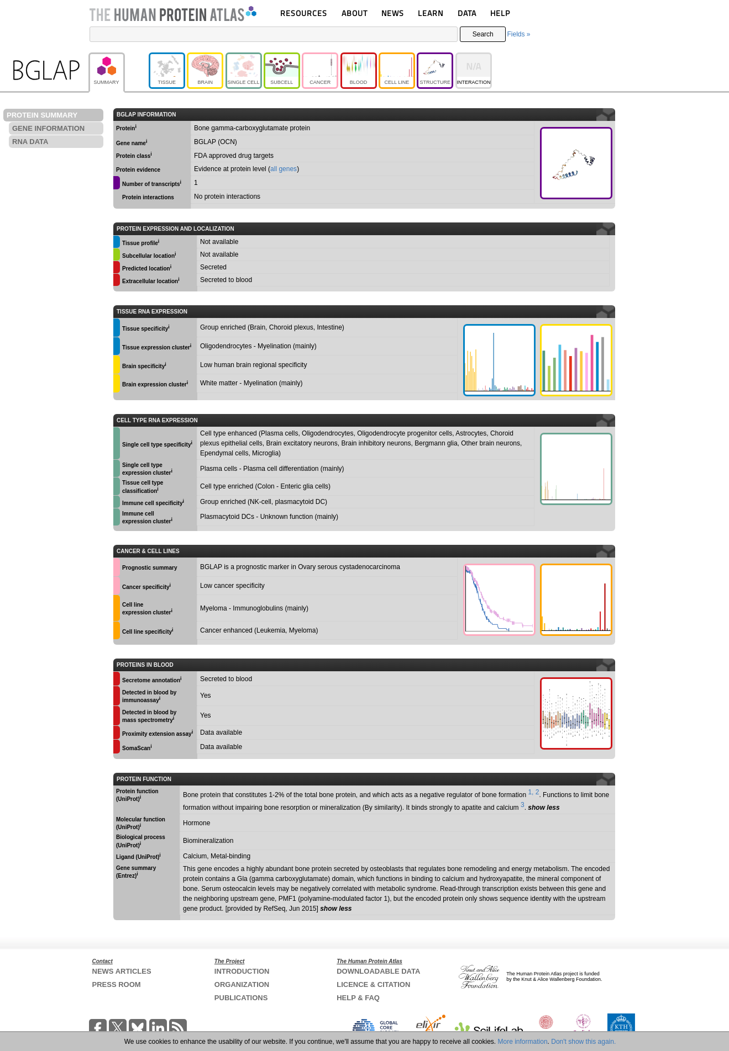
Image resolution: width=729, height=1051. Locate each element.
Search (483, 34)
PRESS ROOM (116, 984)
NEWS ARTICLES (121, 971)
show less (543, 807)
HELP (500, 13)
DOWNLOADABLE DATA (378, 971)
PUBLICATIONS (241, 998)
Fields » (518, 34)
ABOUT (355, 13)
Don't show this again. (583, 1041)
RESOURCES (303, 13)
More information (523, 1041)
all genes (283, 169)
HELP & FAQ (358, 998)
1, (530, 792)
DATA (467, 13)
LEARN (430, 13)
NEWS (392, 13)
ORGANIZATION (241, 984)
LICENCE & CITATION (373, 984)
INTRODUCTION (242, 971)
